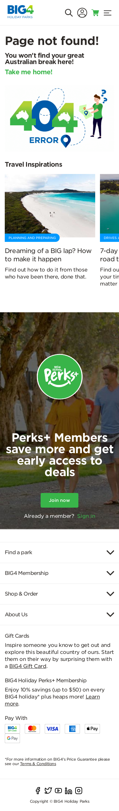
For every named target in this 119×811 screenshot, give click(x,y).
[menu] (107, 13)
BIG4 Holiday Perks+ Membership (45, 680)
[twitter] (48, 790)
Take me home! (29, 72)
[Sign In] (82, 13)
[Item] (59, 552)
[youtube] (58, 790)
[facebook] (38, 790)
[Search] (69, 13)
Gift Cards (17, 636)
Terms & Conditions (38, 763)
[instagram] (79, 790)
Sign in (86, 516)
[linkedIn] (68, 790)
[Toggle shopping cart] (95, 13)
